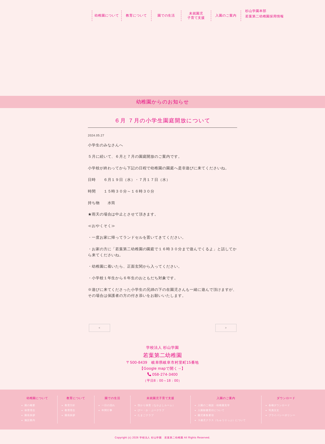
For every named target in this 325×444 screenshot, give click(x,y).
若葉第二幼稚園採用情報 (264, 16)
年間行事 (107, 410)
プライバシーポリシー (282, 415)
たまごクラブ (146, 415)
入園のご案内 (225, 15)
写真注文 (274, 410)
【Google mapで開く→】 (162, 368)
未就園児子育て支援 (196, 15)
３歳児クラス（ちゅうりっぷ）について (222, 420)
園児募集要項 (206, 415)
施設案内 (29, 420)
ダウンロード (286, 398)
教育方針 (70, 405)
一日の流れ (108, 405)
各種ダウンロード (279, 405)
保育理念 (29, 410)
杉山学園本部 (255, 11)
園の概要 (29, 405)
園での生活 (166, 15)
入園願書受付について (211, 410)
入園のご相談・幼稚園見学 (214, 405)
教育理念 (70, 410)
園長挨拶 (29, 415)
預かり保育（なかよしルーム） (156, 405)
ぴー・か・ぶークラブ (151, 410)
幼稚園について (107, 15)
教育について (136, 15)
